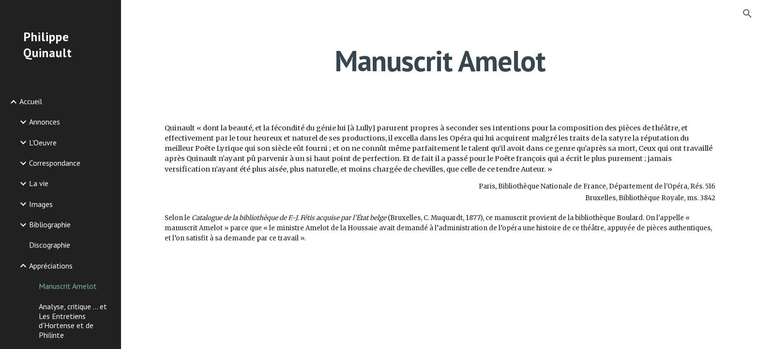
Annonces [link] (44, 122)
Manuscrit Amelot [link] (68, 286)
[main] (440, 60)
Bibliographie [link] (50, 224)
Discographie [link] (49, 245)
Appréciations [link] (51, 265)
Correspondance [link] (54, 163)
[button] (747, 13)
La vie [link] (38, 183)
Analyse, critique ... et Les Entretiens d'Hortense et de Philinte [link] (73, 320)
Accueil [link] (30, 101)
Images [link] (41, 204)
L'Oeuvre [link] (43, 142)
